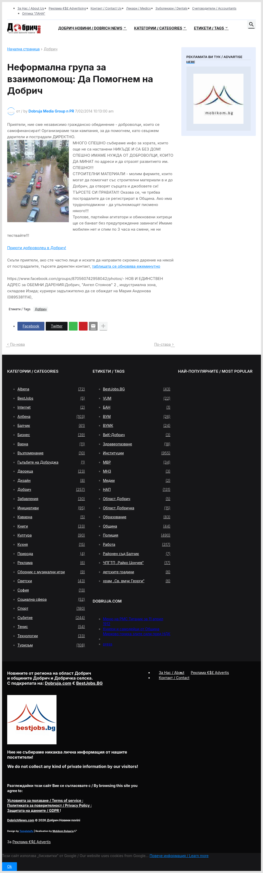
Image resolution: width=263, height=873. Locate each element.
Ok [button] (9, 866)
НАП (137, 489)
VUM (137, 398)
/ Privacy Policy (49, 805)
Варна (51, 444)
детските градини (137, 572)
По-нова (17, 344)
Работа (137, 544)
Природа (51, 553)
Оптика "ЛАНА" (33, 13)
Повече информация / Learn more (179, 855)
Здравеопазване (137, 444)
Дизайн (51, 480)
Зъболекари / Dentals (171, 8)
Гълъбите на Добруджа (51, 462)
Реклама (51, 562)
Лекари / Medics (138, 8)
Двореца (51, 471)
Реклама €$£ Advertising (67, 8)
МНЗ (137, 471)
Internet (51, 407)
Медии (137, 480)
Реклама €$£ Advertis (31, 842)
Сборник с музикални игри (51, 572)
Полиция (137, 535)
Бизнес (51, 434)
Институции (137, 453)
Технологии (51, 636)
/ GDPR (33, 810)
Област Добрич (137, 498)
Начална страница (23, 49)
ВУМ (137, 416)
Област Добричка (137, 508)
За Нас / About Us (30, 8)
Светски (51, 581)
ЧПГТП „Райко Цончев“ (137, 562)
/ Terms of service (44, 800)
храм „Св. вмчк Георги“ (137, 581)
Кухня (51, 544)
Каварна (51, 517)
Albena (51, 389)
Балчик (51, 425)
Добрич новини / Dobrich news (90, 28)
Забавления (51, 498)
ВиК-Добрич (137, 434)
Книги (51, 526)
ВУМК (137, 425)
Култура (51, 535)
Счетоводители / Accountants (214, 8)
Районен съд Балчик (137, 553)
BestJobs (51, 398)
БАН (137, 407)
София (51, 590)
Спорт (51, 608)
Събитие (51, 617)
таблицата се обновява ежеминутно (126, 266)
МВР (137, 462)
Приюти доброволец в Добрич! (36, 247)
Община (137, 526)
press (107, 644)
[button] (251, 24)
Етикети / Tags (209, 28)
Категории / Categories (158, 28)
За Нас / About (171, 672)
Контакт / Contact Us (106, 8)
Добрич (50, 49)
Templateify (26, 831)
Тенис (51, 626)
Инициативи (51, 508)
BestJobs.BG (137, 389)
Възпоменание (51, 453)
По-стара (162, 344)
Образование (137, 517)
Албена (51, 416)
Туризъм (51, 645)
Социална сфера (51, 599)
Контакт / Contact (174, 677)
